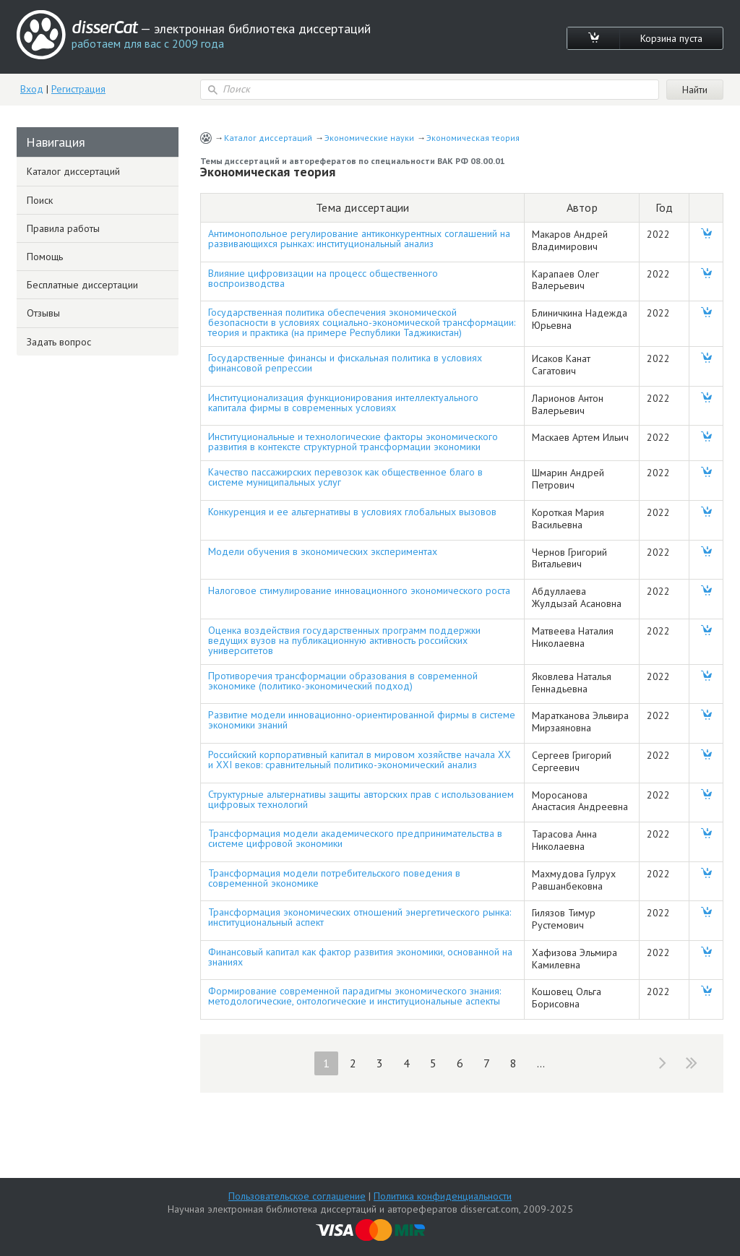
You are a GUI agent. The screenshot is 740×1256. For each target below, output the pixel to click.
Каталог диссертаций (268, 137)
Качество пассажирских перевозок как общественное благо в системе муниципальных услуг (345, 477)
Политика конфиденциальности (443, 1196)
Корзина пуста (671, 38)
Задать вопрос (59, 341)
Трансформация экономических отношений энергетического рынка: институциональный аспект (359, 917)
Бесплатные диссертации (82, 284)
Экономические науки (369, 137)
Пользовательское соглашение (297, 1196)
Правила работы (63, 228)
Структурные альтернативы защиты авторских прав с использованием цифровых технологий (361, 799)
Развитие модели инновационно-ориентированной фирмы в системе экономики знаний (361, 719)
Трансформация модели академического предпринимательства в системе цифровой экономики (355, 838)
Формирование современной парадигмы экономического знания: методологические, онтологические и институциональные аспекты (354, 995)
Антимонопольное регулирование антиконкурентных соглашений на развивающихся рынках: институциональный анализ (359, 238)
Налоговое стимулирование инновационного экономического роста (359, 590)
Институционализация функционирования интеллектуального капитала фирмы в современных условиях (343, 402)
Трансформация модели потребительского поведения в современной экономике (334, 878)
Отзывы (43, 312)
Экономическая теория (473, 137)
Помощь (45, 256)
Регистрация (78, 88)
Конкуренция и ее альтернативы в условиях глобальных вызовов (352, 511)
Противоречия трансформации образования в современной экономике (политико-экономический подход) (343, 680)
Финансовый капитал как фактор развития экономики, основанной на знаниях (360, 956)
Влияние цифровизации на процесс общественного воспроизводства (323, 278)
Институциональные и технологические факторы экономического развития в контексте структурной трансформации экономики (353, 441)
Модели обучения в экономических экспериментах (322, 551)
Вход (31, 88)
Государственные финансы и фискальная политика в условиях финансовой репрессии (345, 362)
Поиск (40, 200)
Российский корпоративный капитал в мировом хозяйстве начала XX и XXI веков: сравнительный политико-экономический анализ (359, 759)
